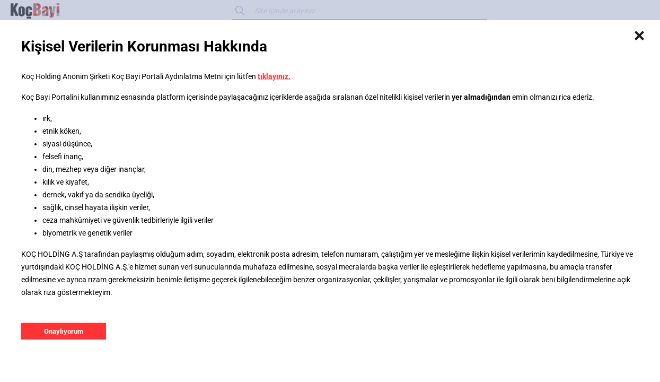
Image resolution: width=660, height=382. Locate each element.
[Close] (639, 36)
